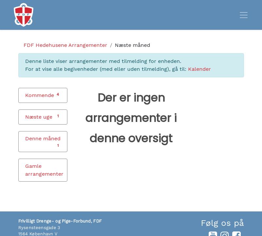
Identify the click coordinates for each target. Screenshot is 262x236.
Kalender (199, 69)
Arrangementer (65, 45)
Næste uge (38, 117)
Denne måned (43, 138)
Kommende (39, 95)
